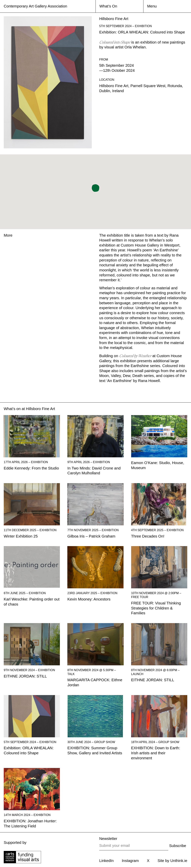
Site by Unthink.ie (172, 860)
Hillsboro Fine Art (40, 408)
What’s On (108, 6)
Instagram (130, 860)
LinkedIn (106, 860)
